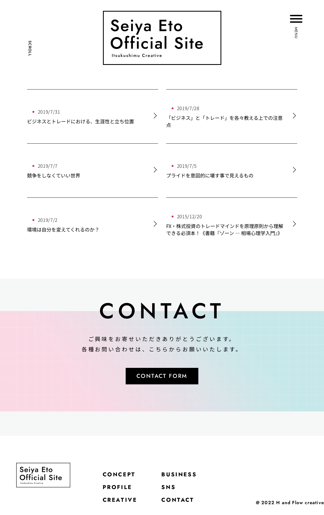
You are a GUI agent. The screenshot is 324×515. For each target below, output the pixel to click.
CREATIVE (121, 503)
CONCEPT (120, 475)
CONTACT (181, 503)
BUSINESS (183, 475)
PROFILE (119, 489)
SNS (171, 489)
